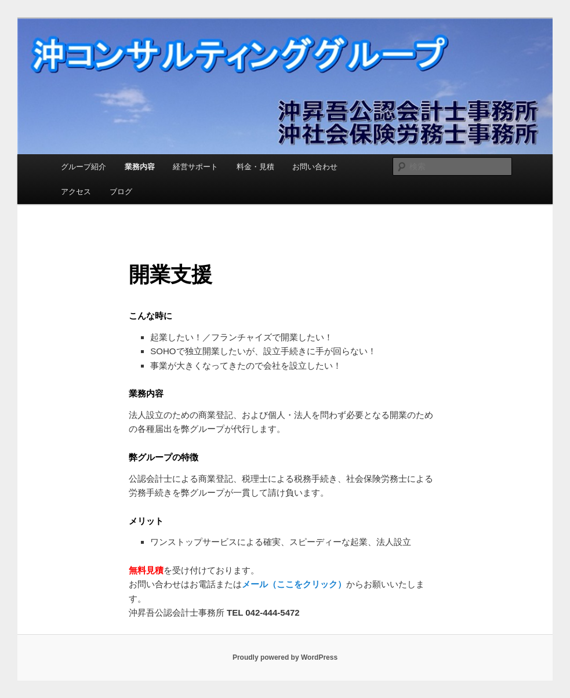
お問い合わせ (314, 166)
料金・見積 (255, 166)
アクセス (76, 191)
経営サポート (195, 166)
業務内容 (140, 166)
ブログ (121, 191)
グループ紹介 (83, 166)
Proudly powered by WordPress (285, 657)
